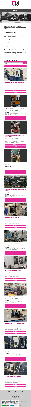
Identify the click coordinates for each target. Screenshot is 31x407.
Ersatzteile (18, 399)
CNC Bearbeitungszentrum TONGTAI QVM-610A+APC (14, 82)
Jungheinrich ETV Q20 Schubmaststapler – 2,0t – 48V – (15, 108)
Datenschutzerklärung (7, 404)
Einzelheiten (15, 92)
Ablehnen (7, 405)
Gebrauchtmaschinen (10, 399)
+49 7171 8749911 (16, 396)
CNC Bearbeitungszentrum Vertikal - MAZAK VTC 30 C (15, 323)
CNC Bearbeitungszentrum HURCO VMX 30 (12, 217)
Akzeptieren (3, 405)
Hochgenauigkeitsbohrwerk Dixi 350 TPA (12, 296)
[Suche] (13, 63)
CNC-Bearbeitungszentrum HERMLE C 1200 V (13, 270)
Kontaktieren (15, 90)
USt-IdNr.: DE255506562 (15, 397)
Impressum (23, 401)
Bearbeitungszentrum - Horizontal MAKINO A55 (13, 349)
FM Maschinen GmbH (15, 392)
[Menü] (14, 10)
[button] (13, 21)
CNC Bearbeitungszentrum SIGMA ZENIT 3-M (13, 243)
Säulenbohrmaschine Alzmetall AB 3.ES (12, 163)
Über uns (23, 399)
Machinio (20, 405)
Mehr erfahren (12, 405)
